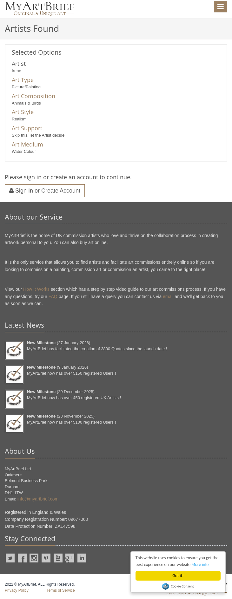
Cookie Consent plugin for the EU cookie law (178, 586)
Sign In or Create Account (44, 190)
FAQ (53, 296)
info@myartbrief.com (37, 498)
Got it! (177, 575)
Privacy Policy (17, 590)
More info (200, 564)
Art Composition (33, 96)
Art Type (23, 80)
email (168, 296)
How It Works (36, 289)
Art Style (23, 112)
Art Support (27, 128)
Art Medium (27, 144)
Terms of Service (60, 590)
